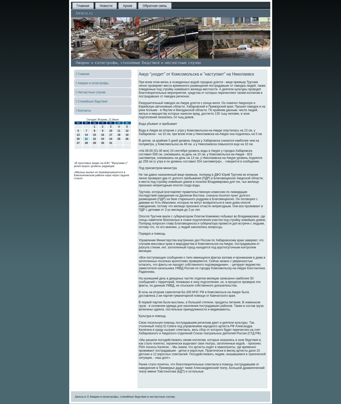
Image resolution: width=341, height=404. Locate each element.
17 (110, 134)
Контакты (84, 110)
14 (86, 134)
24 (110, 139)
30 (102, 143)
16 (102, 134)
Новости (106, 6)
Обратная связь (155, 6)
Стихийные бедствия (93, 101)
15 (94, 134)
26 (127, 139)
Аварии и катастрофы (93, 83)
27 (78, 143)
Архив (127, 6)
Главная (83, 6)
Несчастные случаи (92, 92)
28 (86, 143)
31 (110, 143)
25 (118, 139)
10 (110, 130)
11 (118, 130)
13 (78, 134)
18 (118, 134)
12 (127, 130)
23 (102, 139)
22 (94, 139)
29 (94, 143)
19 (127, 134)
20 (78, 139)
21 (86, 139)
